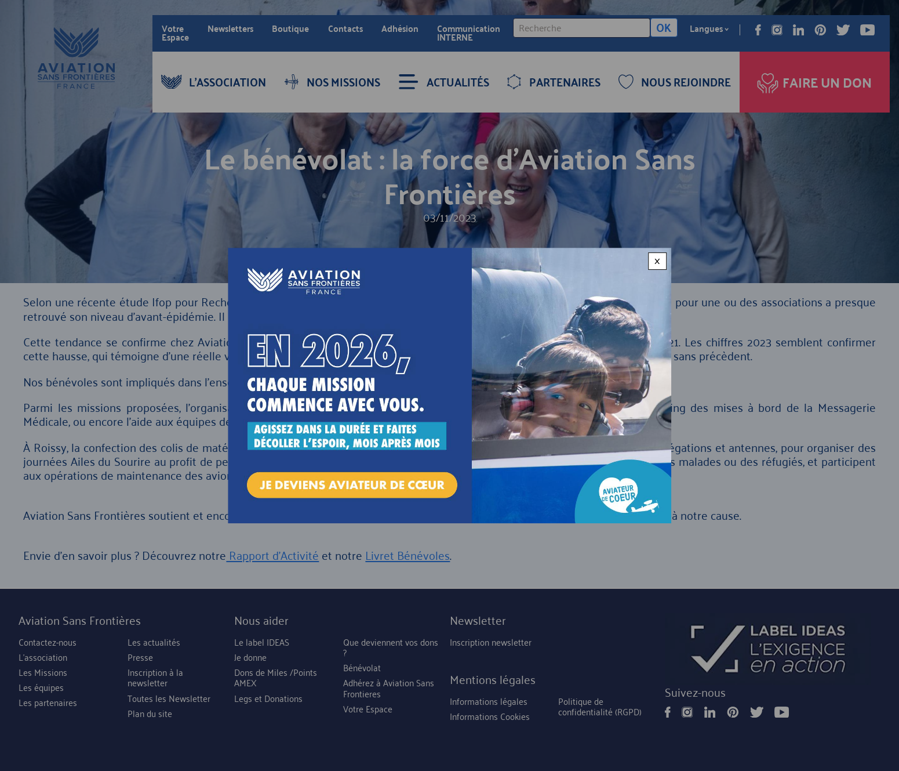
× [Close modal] (657, 261)
